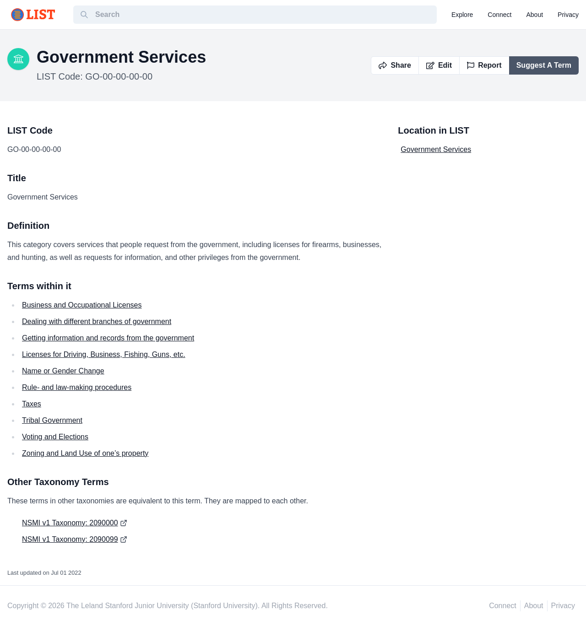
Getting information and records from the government (108, 338)
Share (395, 65)
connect (499, 14)
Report (484, 65)
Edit (439, 65)
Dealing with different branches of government (96, 321)
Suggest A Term (543, 65)
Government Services (436, 149)
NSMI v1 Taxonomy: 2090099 (70, 539)
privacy (568, 14)
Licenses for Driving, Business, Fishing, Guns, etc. (103, 354)
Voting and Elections (55, 437)
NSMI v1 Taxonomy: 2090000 (70, 523)
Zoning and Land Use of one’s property (85, 453)
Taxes (31, 404)
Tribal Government (52, 420)
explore (462, 14)
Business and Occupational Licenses (82, 305)
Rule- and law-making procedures (76, 387)
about (534, 14)
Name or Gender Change (63, 371)
